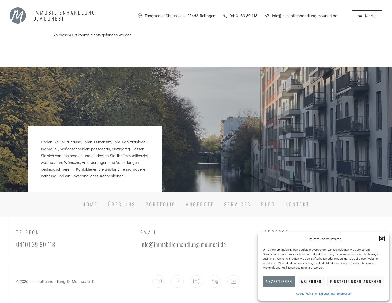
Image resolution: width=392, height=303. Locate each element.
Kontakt (298, 204)
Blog (268, 204)
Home (90, 204)
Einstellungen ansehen (356, 281)
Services (237, 204)
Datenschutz (327, 293)
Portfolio (161, 204)
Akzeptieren (279, 281)
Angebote (200, 204)
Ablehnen (311, 281)
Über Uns (122, 204)
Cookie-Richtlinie (306, 293)
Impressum (344, 293)
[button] (382, 238)
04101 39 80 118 (36, 244)
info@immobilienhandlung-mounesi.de (183, 244)
